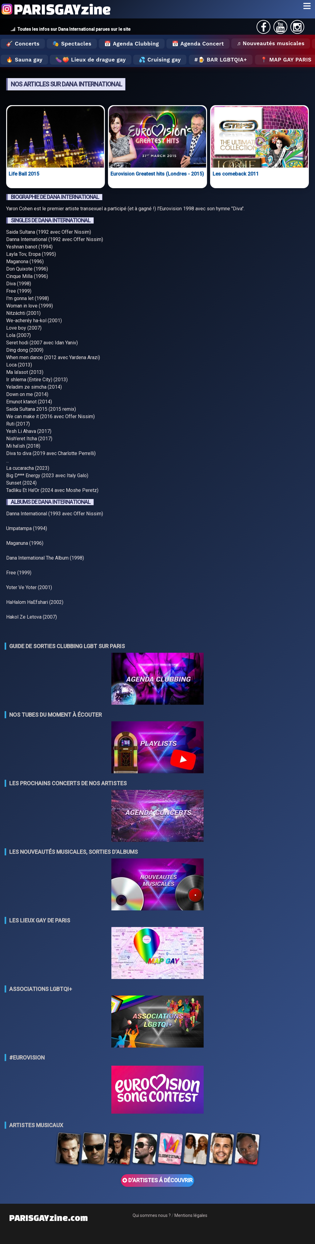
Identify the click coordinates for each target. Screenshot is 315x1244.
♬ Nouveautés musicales (271, 43)
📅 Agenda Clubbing (131, 44)
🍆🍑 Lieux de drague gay (90, 60)
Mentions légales (190, 1215)
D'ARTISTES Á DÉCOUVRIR (157, 1180)
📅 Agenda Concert (198, 44)
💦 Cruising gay (160, 60)
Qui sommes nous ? (152, 1215)
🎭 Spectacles (71, 44)
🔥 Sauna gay (24, 60)
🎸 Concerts (22, 44)
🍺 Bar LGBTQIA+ (222, 60)
